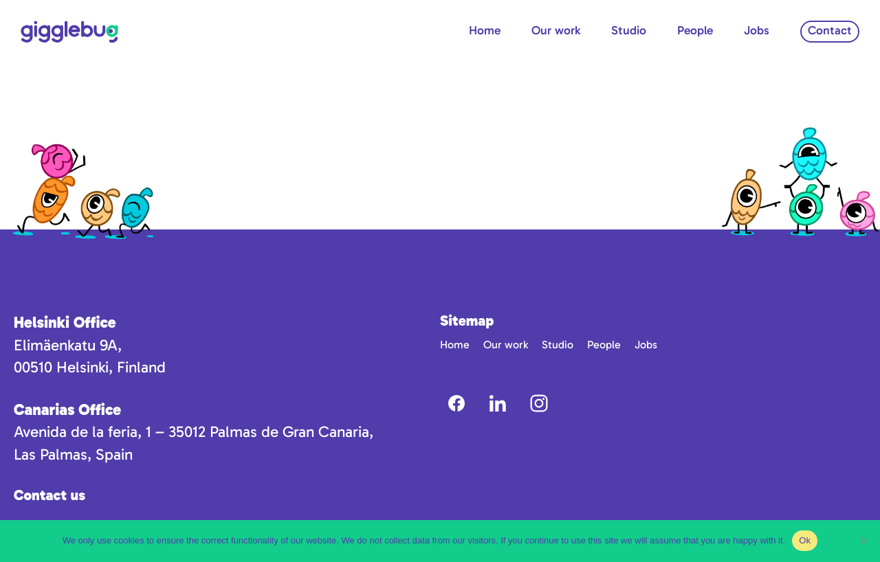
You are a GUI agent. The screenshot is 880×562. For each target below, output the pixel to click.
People (695, 30)
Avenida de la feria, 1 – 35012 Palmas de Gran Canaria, (193, 432)
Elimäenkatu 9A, (68, 345)
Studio (628, 30)
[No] (863, 541)
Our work (555, 30)
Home (484, 30)
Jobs (756, 30)
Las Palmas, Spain (73, 454)
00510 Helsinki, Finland (90, 367)
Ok (805, 540)
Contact (830, 30)
